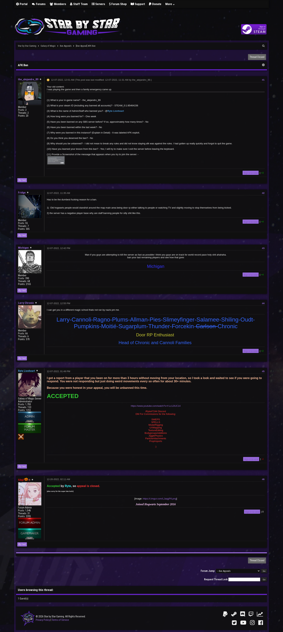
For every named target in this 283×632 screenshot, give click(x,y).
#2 (263, 193)
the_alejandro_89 (28, 79)
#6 (263, 479)
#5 (263, 371)
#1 (263, 79)
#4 (263, 303)
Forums (38, 4)
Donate (155, 4)
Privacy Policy (43, 619)
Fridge (22, 192)
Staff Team (79, 4)
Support (138, 4)
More (170, 4)
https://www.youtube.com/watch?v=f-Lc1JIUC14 (156, 406)
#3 (263, 248)
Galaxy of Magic (48, 45)
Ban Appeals (65, 45)
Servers (98, 4)
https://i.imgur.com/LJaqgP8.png (159, 498)
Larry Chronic (26, 303)
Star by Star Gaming (27, 45)
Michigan (23, 247)
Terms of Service (60, 619)
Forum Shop (118, 4)
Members (57, 4)
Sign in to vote (250, 172)
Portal (21, 4)
